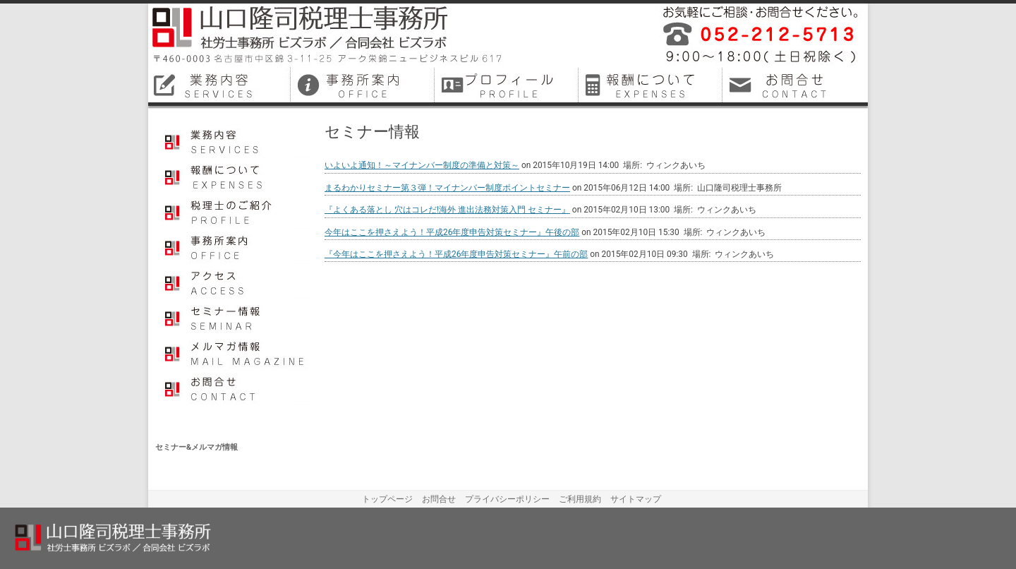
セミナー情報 (234, 317)
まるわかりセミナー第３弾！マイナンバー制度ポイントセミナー (447, 188)
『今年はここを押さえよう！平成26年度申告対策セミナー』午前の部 (456, 254)
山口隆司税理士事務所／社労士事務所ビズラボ (328, 35)
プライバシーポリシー (507, 499)
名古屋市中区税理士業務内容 (220, 84)
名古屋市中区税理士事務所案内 (364, 84)
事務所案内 (234, 246)
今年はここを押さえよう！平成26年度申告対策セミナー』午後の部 (452, 232)
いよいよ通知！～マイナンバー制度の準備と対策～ (422, 165)
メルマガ (234, 352)
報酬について (234, 175)
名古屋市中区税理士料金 (651, 84)
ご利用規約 (580, 499)
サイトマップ (635, 499)
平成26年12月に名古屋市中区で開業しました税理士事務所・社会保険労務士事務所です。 (755, 35)
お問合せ (234, 387)
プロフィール (234, 211)
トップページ (387, 499)
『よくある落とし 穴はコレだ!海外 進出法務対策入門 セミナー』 (447, 210)
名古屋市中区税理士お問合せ (795, 84)
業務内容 (234, 140)
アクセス (234, 281)
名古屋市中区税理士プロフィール (508, 84)
